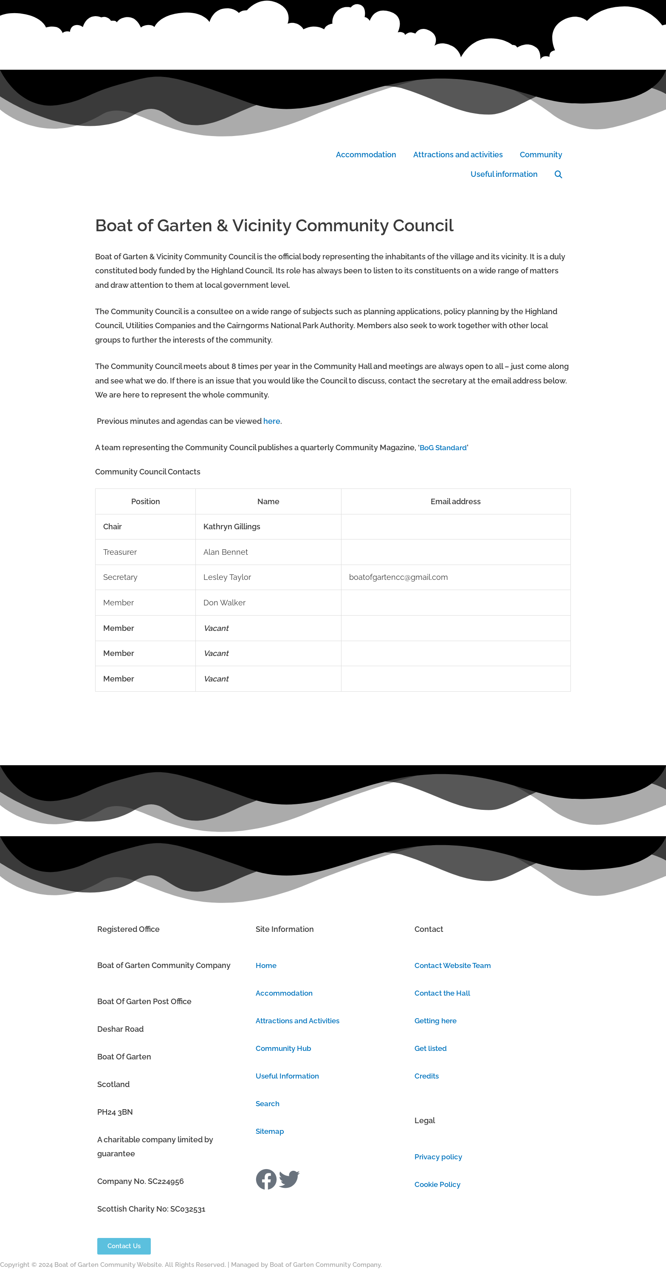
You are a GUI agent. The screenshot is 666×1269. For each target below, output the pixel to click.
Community (541, 154)
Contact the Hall (444, 992)
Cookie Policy (439, 1184)
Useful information (504, 174)
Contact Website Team (455, 965)
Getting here (437, 1020)
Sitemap (271, 1131)
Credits (427, 1075)
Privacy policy (439, 1156)
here (271, 421)
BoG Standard (445, 447)
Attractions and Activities (301, 1020)
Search (268, 1103)
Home (267, 965)
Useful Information (289, 1075)
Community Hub (285, 1048)
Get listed (432, 1048)
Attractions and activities (458, 154)
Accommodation (366, 154)
